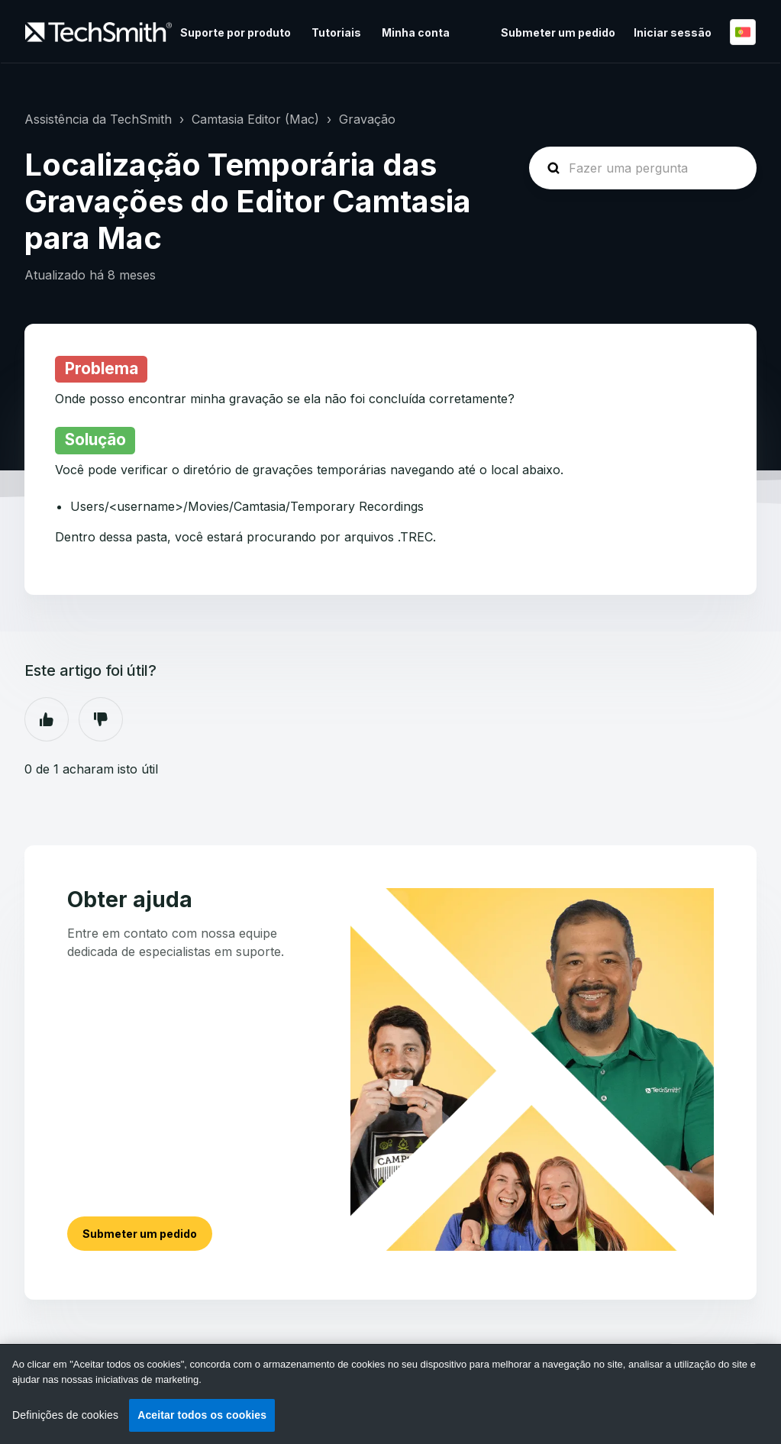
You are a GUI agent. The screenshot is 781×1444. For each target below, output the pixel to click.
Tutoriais (336, 32)
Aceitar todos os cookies (201, 1415)
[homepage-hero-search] (643, 168)
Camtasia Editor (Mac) (255, 119)
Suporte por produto (235, 32)
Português (743, 32)
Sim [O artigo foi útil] (46, 719)
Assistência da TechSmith (98, 119)
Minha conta (416, 32)
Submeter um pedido (558, 32)
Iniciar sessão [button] (673, 32)
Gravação (367, 119)
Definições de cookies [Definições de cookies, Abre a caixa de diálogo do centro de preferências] (65, 1415)
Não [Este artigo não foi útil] (101, 719)
